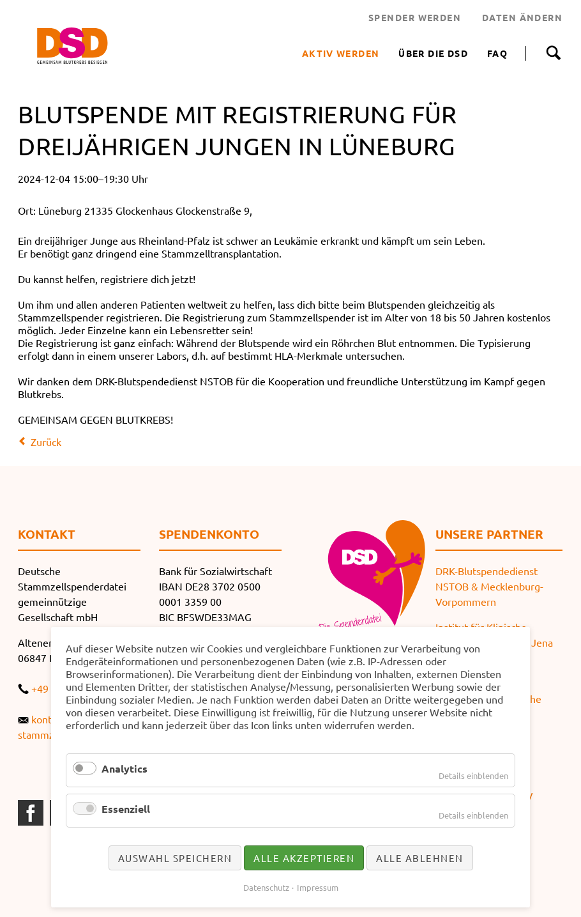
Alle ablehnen (420, 858)
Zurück (46, 441)
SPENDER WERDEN (414, 17)
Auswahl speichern (175, 858)
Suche (553, 53)
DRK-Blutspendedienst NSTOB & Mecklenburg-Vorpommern (489, 586)
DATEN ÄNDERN (522, 17)
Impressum (317, 887)
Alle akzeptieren (303, 858)
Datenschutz (266, 887)
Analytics (124, 768)
